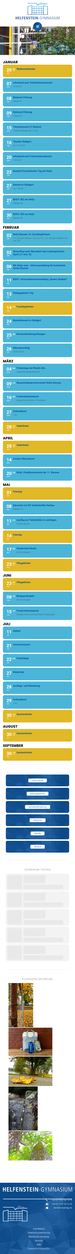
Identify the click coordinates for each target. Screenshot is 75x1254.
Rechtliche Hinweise (39, 1236)
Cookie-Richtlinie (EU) (39, 1248)
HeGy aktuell (37, 780)
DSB (39, 1244)
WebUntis (37, 820)
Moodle (37, 833)
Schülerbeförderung (37, 807)
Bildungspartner (37, 794)
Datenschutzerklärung (38, 1232)
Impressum (39, 1228)
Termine (37, 847)
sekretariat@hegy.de (63, 1208)
